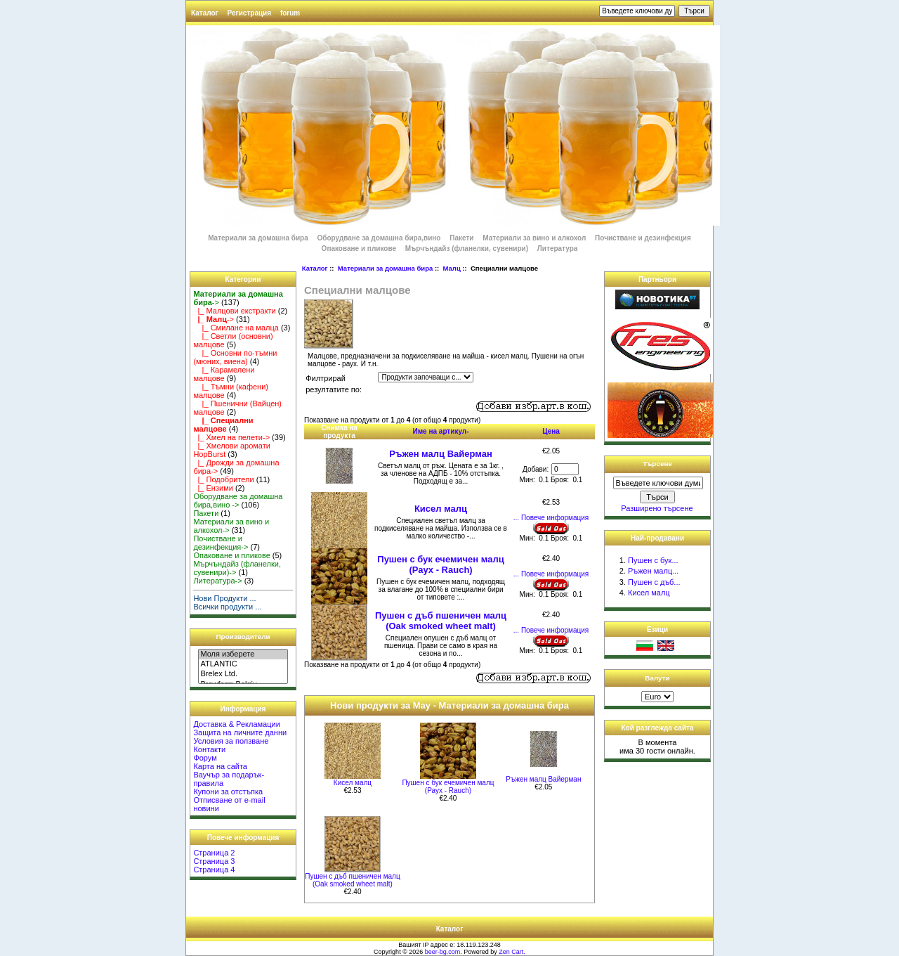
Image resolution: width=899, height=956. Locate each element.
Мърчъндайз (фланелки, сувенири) (466, 248)
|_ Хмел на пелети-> (231, 437)
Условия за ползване (230, 741)
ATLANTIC (243, 664)
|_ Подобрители (223, 479)
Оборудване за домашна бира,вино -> (237, 500)
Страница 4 (214, 869)
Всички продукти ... (227, 606)
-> (213, 319)
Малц (452, 268)
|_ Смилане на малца (235, 327)
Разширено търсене (657, 508)
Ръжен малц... (653, 571)
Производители (243, 636)
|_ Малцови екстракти (234, 310)
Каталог (204, 13)
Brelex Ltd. (243, 674)
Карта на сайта (220, 766)
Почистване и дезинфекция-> (220, 542)
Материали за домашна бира (385, 268)
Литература (557, 248)
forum (290, 13)
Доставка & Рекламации (236, 724)
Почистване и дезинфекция (643, 238)
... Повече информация (551, 518)
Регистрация (250, 13)
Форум (204, 758)
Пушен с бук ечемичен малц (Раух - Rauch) (440, 564)
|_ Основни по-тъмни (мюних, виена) (235, 357)
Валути (657, 678)
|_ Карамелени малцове (223, 374)
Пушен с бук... (653, 560)
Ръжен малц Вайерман (440, 453)
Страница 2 (214, 852)
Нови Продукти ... (224, 598)
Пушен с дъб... (654, 582)
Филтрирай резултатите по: (334, 384)
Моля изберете (243, 654)
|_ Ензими (212, 488)
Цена (551, 431)
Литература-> (217, 580)
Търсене (657, 463)
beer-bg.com (443, 951)
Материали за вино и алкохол (534, 238)
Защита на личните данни (240, 732)
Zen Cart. (512, 951)
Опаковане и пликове (359, 248)
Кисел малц (440, 508)
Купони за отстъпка (228, 791)
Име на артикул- (441, 431)
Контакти (209, 749)
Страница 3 (214, 861)
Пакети (461, 238)
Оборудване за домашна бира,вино (380, 238)
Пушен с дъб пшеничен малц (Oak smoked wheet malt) (440, 620)
